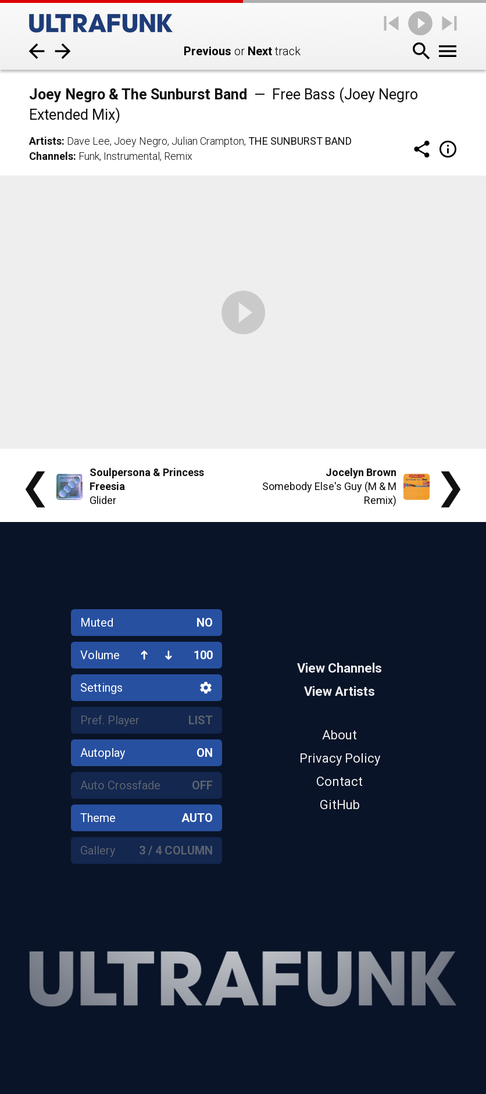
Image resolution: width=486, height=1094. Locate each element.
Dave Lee (88, 141)
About (339, 735)
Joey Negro (140, 141)
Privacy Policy (339, 758)
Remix (178, 156)
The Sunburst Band (300, 141)
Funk (88, 156)
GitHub (340, 805)
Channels (51, 156)
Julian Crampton (207, 141)
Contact (339, 781)
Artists (45, 141)
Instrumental (131, 156)
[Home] (101, 23)
